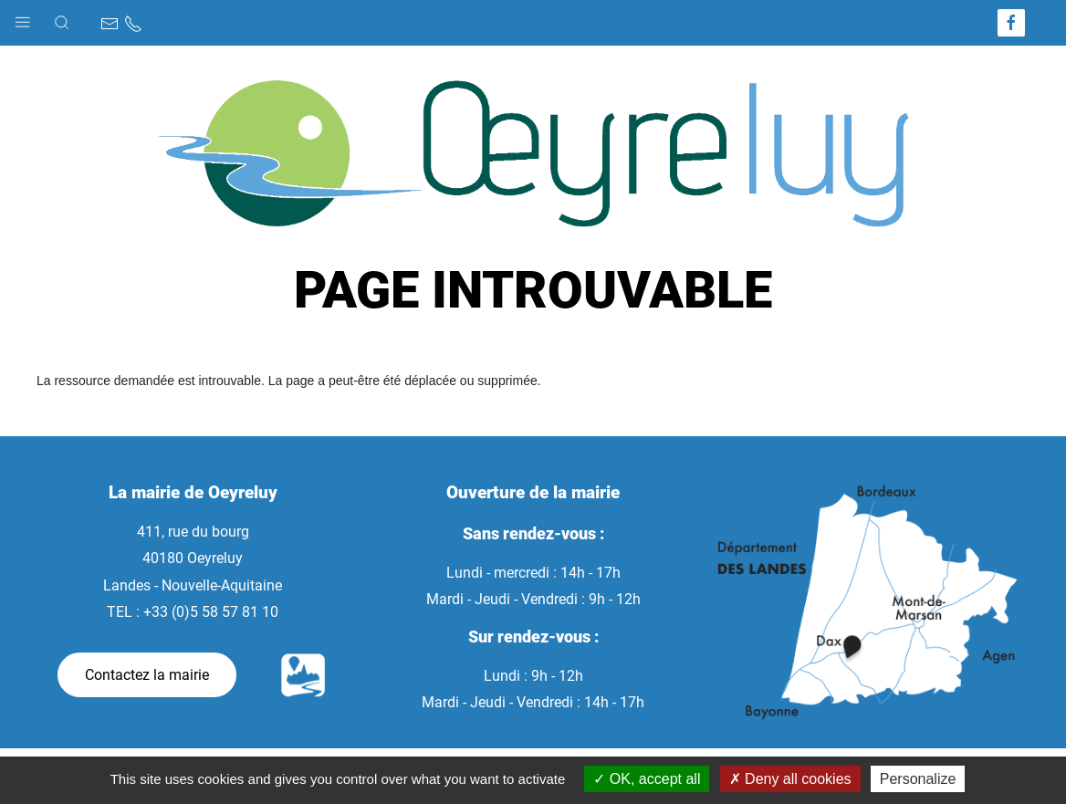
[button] (22, 18)
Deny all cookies (790, 779)
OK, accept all (646, 779)
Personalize (918, 779)
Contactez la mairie (147, 675)
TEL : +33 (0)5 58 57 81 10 (192, 612)
